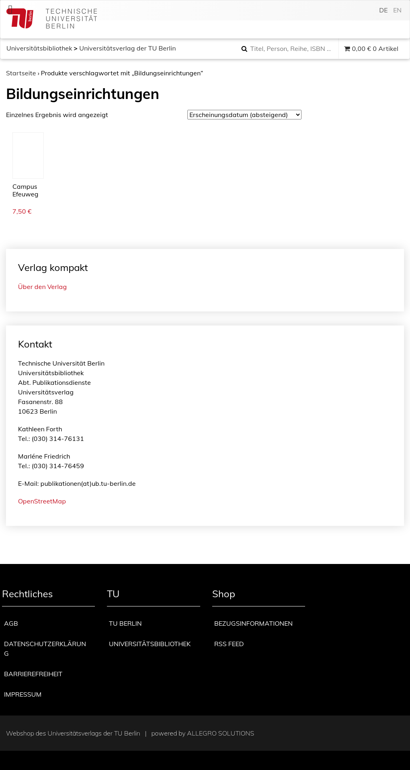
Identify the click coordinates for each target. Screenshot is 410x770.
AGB (11, 623)
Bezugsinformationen (253, 623)
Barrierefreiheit (33, 674)
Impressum (23, 694)
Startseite (21, 73)
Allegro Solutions (220, 733)
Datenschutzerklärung (45, 648)
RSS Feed (229, 644)
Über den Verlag (42, 287)
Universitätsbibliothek (39, 48)
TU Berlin (125, 623)
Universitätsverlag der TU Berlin (127, 48)
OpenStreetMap (42, 501)
